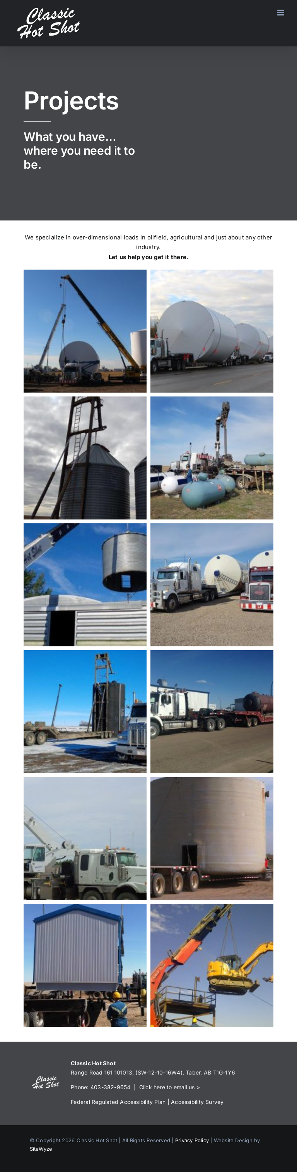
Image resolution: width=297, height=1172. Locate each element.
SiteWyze (41, 1149)
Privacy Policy (192, 1140)
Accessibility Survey (197, 1102)
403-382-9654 (110, 1087)
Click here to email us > (169, 1087)
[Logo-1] (45, 1079)
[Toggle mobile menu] (281, 13)
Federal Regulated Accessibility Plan (118, 1102)
